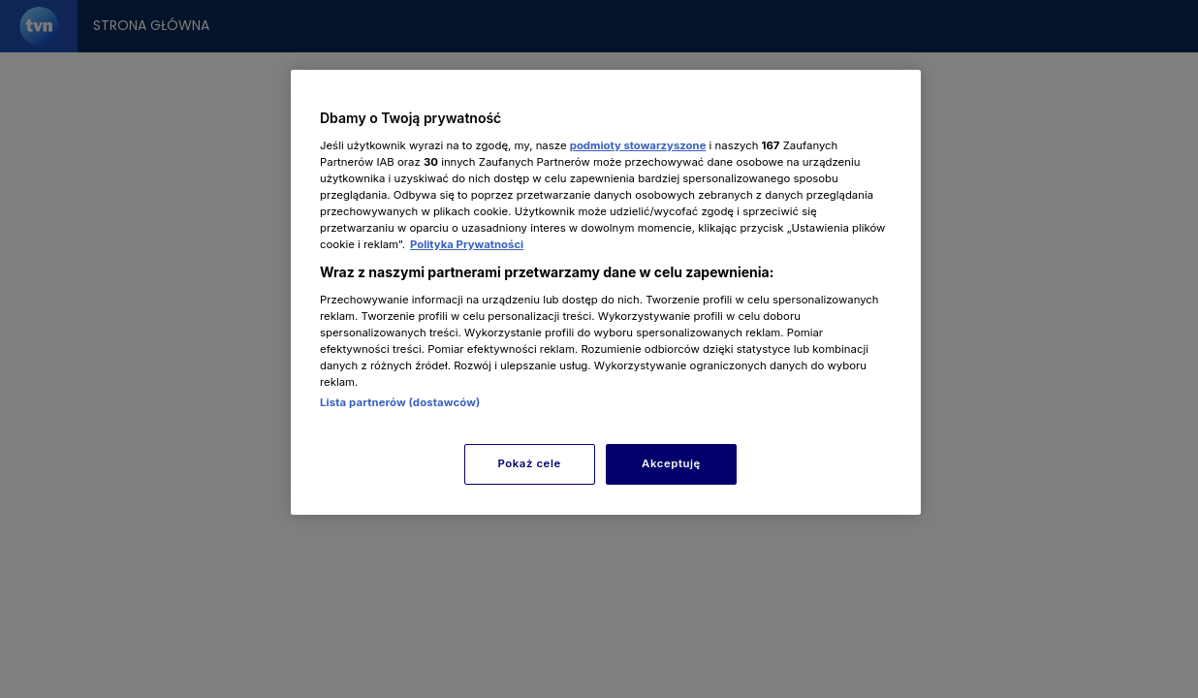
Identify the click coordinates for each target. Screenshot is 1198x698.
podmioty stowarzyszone (638, 145)
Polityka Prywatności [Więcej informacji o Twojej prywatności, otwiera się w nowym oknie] (466, 244)
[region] (606, 292)
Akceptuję (671, 463)
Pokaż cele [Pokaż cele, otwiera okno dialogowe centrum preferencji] (529, 463)
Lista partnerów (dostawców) (400, 402)
